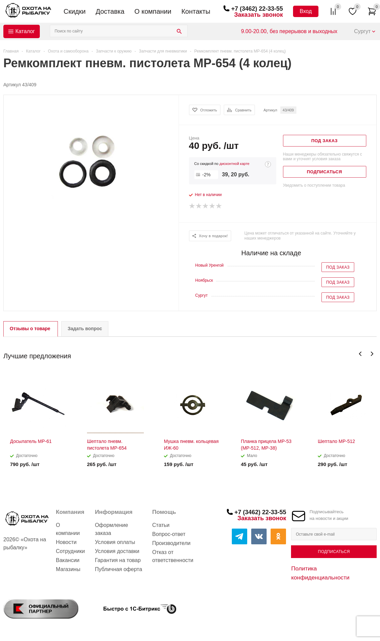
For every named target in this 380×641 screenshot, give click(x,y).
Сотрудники (70, 551)
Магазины (68, 569)
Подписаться (334, 551)
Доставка (110, 11)
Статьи (161, 525)
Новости (66, 542)
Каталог (25, 31)
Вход (306, 11)
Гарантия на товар (118, 560)
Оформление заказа (111, 529)
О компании (152, 11)
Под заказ (338, 267)
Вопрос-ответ (168, 534)
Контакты (195, 11)
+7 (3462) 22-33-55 (257, 8)
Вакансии (68, 560)
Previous (360, 354)
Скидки (75, 11)
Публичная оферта (118, 569)
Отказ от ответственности (172, 556)
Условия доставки (117, 551)
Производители (171, 543)
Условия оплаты (115, 542)
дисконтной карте (234, 164)
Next (372, 354)
